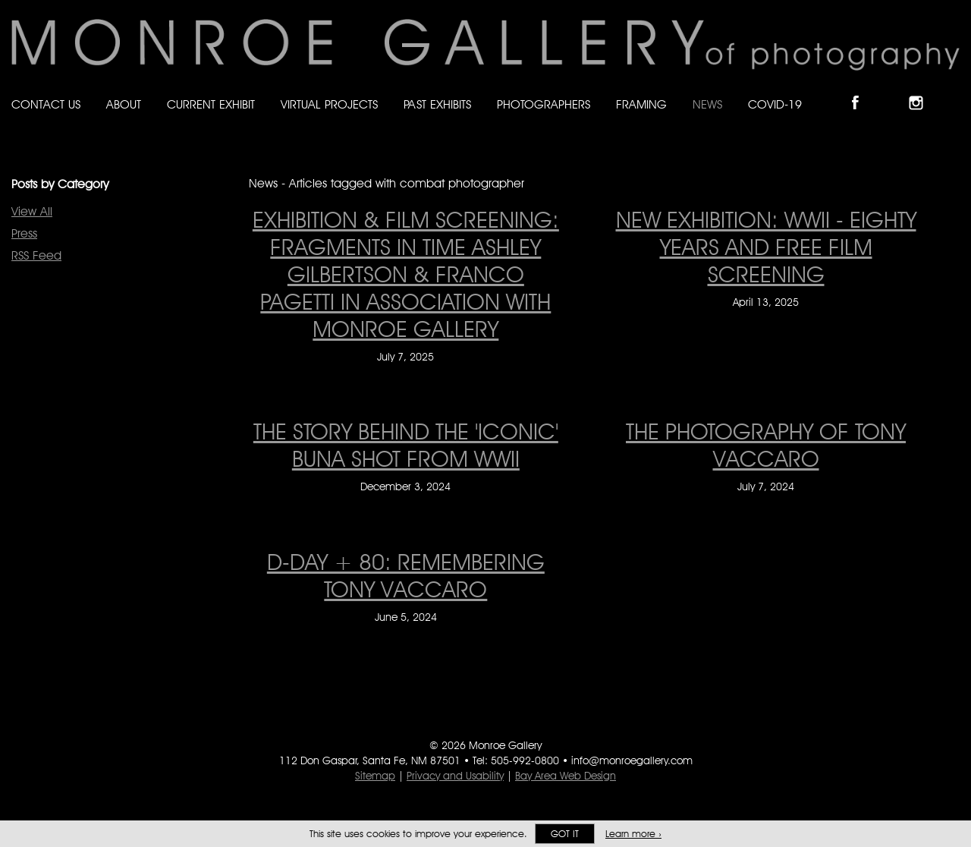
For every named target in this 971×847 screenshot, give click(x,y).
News (707, 104)
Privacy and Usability (455, 776)
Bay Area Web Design (565, 776)
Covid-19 (775, 104)
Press (24, 233)
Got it (565, 833)
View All (31, 211)
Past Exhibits (437, 104)
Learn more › (633, 833)
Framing (641, 104)
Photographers (543, 104)
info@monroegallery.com (632, 760)
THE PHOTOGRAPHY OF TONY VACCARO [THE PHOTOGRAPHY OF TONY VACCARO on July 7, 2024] (766, 444)
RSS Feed (36, 255)
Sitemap (375, 776)
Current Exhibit (211, 104)
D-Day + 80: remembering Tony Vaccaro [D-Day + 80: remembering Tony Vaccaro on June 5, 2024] (406, 575)
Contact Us (45, 104)
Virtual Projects (329, 104)
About (123, 104)
